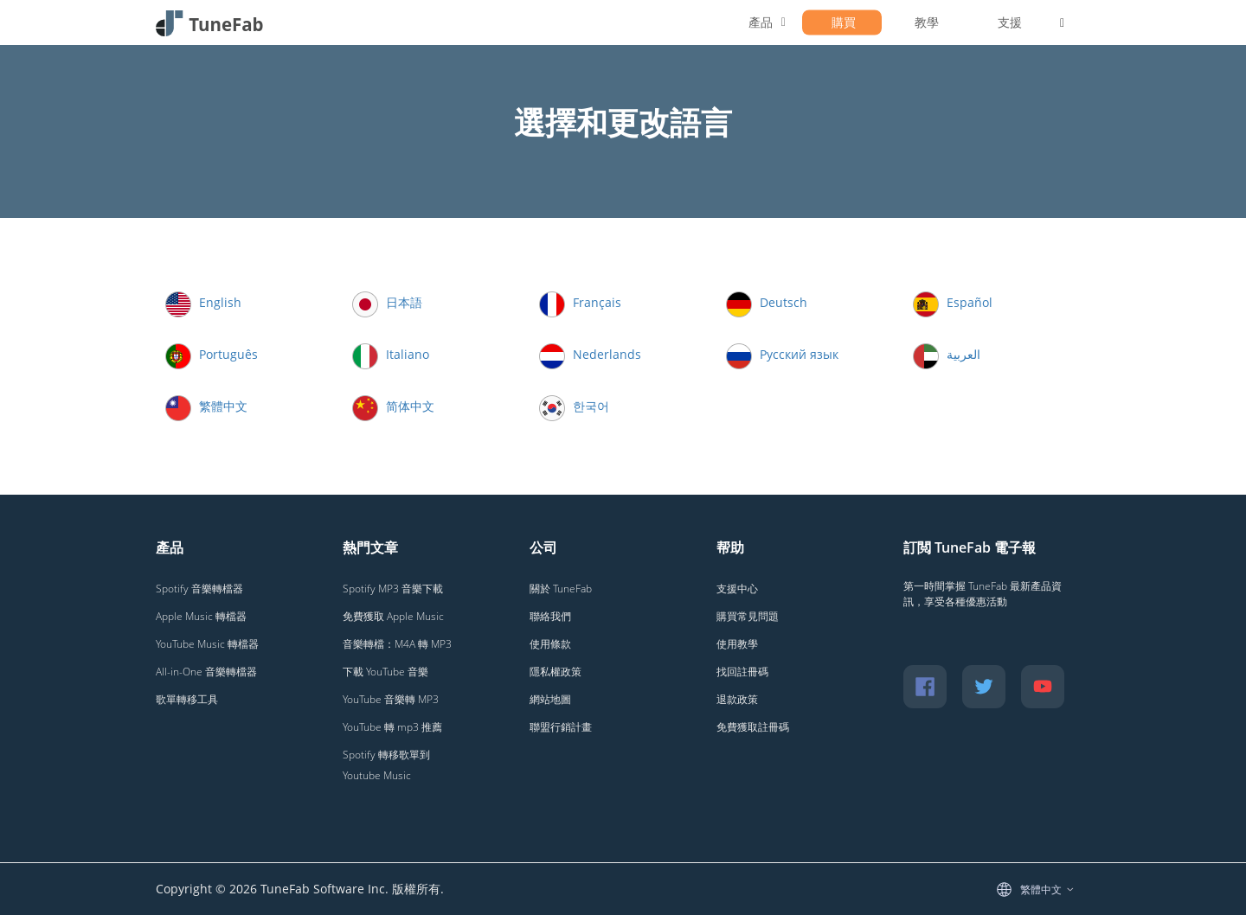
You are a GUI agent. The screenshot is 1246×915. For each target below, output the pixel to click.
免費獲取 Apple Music (393, 616)
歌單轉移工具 (187, 699)
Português (211, 354)
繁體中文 (206, 406)
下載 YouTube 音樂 (385, 671)
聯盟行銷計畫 (561, 727)
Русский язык (782, 354)
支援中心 (737, 588)
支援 (1010, 22)
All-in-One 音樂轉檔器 (206, 671)
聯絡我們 (550, 616)
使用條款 (550, 644)
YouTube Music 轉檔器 (207, 644)
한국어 (574, 406)
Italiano (390, 354)
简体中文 (393, 406)
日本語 (387, 302)
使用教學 (737, 644)
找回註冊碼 (742, 671)
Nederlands (590, 354)
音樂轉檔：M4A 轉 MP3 (397, 644)
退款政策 (737, 699)
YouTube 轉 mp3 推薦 (392, 727)
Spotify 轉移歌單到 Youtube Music (386, 765)
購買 (844, 22)
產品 (760, 22)
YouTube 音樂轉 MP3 (391, 699)
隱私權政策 (555, 671)
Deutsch (766, 302)
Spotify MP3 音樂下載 (393, 588)
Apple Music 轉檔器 (201, 616)
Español (952, 302)
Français (580, 302)
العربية (946, 354)
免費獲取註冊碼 (752, 727)
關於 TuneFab (561, 588)
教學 (927, 22)
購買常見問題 (747, 616)
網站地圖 (550, 699)
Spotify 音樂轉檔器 (199, 588)
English (203, 302)
